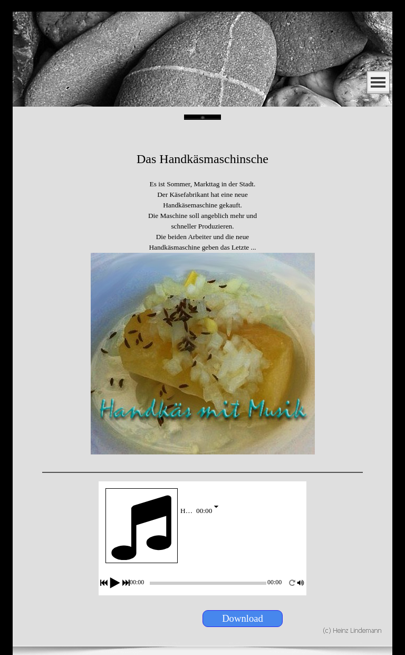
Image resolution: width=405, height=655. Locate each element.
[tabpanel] (202, 293)
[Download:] (242, 618)
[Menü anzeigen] (378, 82)
